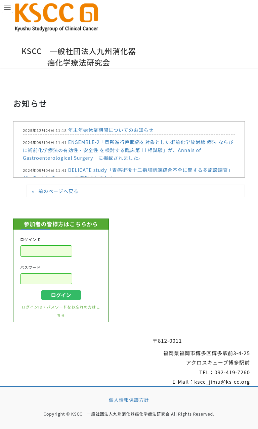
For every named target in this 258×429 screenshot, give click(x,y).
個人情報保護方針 (129, 399)
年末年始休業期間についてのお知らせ (111, 130)
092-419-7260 (232, 372)
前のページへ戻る (58, 191)
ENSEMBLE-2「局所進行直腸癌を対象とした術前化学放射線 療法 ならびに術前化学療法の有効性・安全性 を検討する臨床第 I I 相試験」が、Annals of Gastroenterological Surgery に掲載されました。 (128, 150)
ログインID (30, 239)
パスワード (30, 267)
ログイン (61, 294)
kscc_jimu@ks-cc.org (222, 381)
